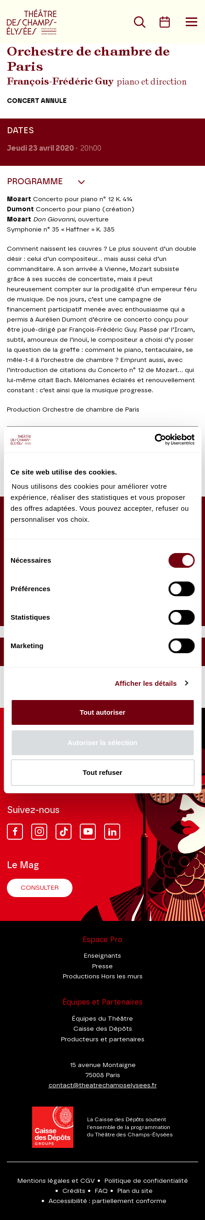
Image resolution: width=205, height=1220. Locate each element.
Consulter (40, 888)
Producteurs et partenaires (102, 1039)
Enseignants (102, 956)
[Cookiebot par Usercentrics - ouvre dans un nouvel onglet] (154, 440)
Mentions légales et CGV (56, 1181)
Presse (102, 966)
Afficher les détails (146, 683)
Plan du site (135, 1191)
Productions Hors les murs (103, 976)
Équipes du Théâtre (102, 1019)
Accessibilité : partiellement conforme (107, 1201)
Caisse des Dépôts (102, 1029)
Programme (36, 182)
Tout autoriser (103, 712)
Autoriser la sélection (102, 742)
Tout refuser (102, 772)
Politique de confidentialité (146, 1181)
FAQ (101, 1191)
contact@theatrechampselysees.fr (103, 1085)
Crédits (73, 1191)
